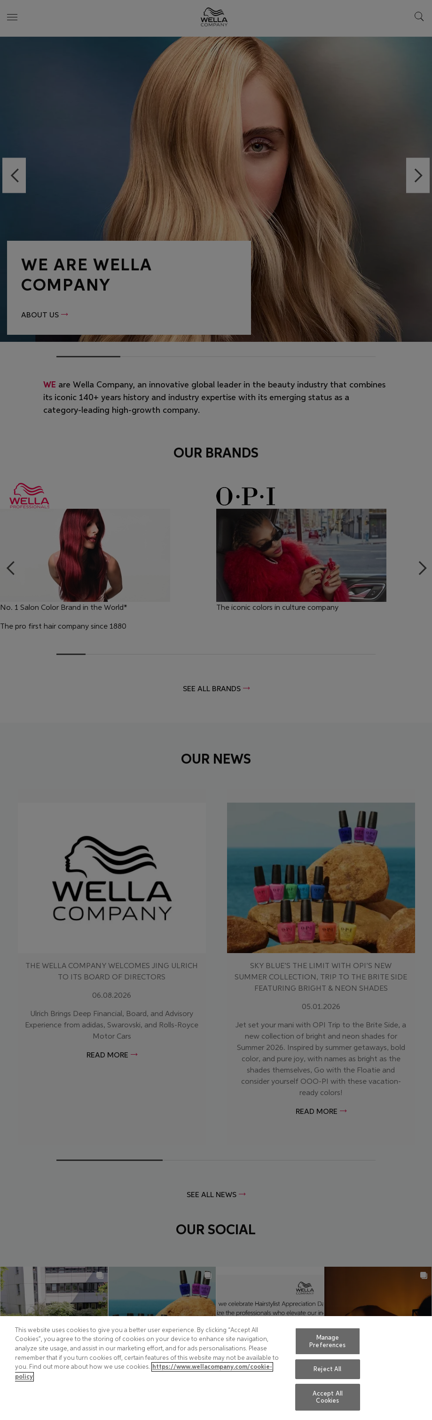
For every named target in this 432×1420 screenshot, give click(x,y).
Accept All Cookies (328, 1397)
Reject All (327, 1369)
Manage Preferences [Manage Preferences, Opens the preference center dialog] (327, 1341)
